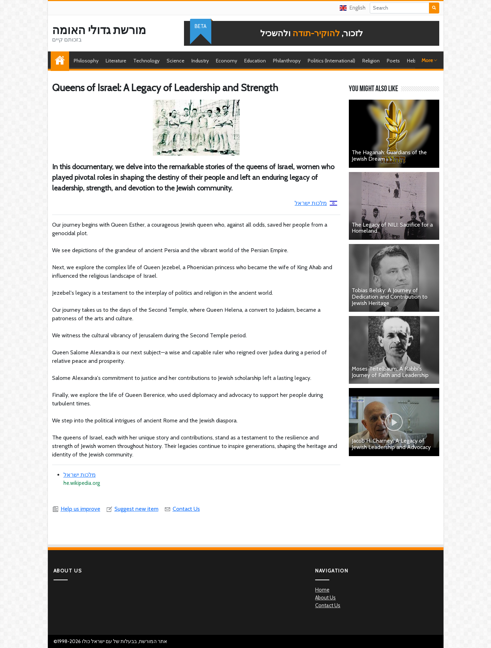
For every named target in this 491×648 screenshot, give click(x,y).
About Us (325, 597)
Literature (116, 60)
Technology (146, 60)
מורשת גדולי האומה (99, 30)
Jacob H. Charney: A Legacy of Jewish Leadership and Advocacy (391, 443)
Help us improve (76, 508)
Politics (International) (331, 60)
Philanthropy (287, 60)
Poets (393, 60)
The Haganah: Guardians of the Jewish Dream (389, 155)
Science (175, 60)
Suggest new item (132, 508)
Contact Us (182, 508)
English (353, 8)
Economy (226, 60)
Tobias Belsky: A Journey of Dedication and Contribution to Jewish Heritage (390, 296)
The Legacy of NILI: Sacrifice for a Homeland (392, 227)
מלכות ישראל (316, 203)
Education (255, 60)
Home (61, 60)
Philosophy (86, 60)
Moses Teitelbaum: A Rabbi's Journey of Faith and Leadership (390, 371)
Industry (200, 60)
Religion (371, 60)
